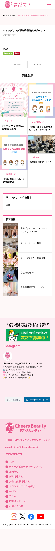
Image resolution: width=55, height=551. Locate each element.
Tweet (6, 48)
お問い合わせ (16, 506)
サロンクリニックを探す (22, 486)
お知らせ (13, 471)
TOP (11, 461)
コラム (12, 496)
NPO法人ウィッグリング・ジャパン (27, 441)
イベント (13, 491)
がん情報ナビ (16, 476)
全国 (8, 205)
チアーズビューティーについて (25, 466)
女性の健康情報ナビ (19, 481)
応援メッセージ (17, 501)
